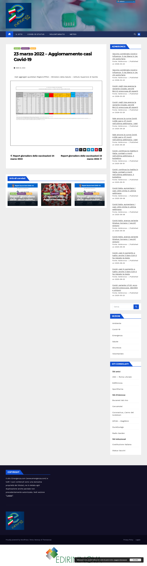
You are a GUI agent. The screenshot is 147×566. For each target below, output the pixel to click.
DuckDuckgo (118, 427)
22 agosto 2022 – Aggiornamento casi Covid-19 (54, 199)
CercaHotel (117, 406)
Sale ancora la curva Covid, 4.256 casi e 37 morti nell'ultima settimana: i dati (125, 121)
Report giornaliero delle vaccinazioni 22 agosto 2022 (89, 199)
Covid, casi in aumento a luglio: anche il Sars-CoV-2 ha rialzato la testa (124, 255)
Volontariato (57, 34)
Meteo (73, 34)
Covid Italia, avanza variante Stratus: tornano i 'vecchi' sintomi (125, 223)
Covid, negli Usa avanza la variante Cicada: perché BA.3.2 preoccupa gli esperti (125, 88)
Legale (9, 496)
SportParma (117, 389)
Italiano (120, 1)
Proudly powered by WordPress (17, 540)
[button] (135, 34)
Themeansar (47, 540)
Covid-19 (17, 48)
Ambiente (116, 323)
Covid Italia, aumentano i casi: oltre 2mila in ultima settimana (124, 190)
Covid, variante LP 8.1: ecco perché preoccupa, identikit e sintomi (125, 287)
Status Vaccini (118, 450)
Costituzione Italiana (121, 444)
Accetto (135, 560)
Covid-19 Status (35, 34)
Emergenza (25, 48)
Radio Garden (118, 433)
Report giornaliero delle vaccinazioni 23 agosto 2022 (22, 199)
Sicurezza (116, 348)
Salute (33, 48)
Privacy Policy (128, 540)
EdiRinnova (117, 383)
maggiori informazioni (120, 560)
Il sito (19, 34)
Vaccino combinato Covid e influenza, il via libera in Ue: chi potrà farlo (125, 56)
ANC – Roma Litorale (122, 377)
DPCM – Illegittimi (120, 421)
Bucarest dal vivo (120, 400)
